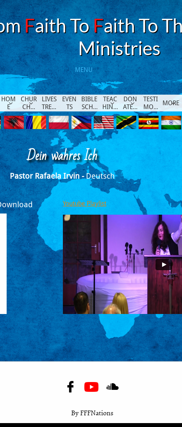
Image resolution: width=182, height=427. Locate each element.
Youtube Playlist (84, 203)
